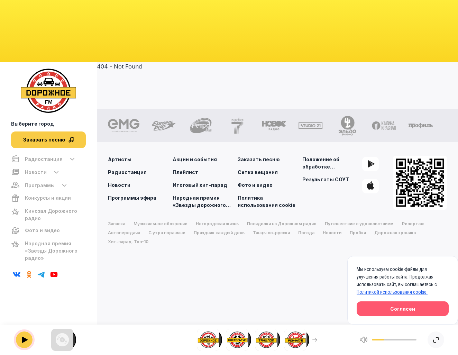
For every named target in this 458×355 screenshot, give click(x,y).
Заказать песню (259, 159)
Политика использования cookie (266, 201)
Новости (119, 185)
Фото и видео (255, 185)
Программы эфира (132, 198)
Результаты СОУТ (325, 179)
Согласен (402, 309)
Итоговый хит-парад (200, 185)
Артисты (119, 159)
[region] (48, 208)
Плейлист (185, 172)
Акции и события (195, 159)
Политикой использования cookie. (392, 292)
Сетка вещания (258, 172)
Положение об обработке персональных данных (331, 163)
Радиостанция (127, 172)
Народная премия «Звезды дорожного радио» (202, 201)
